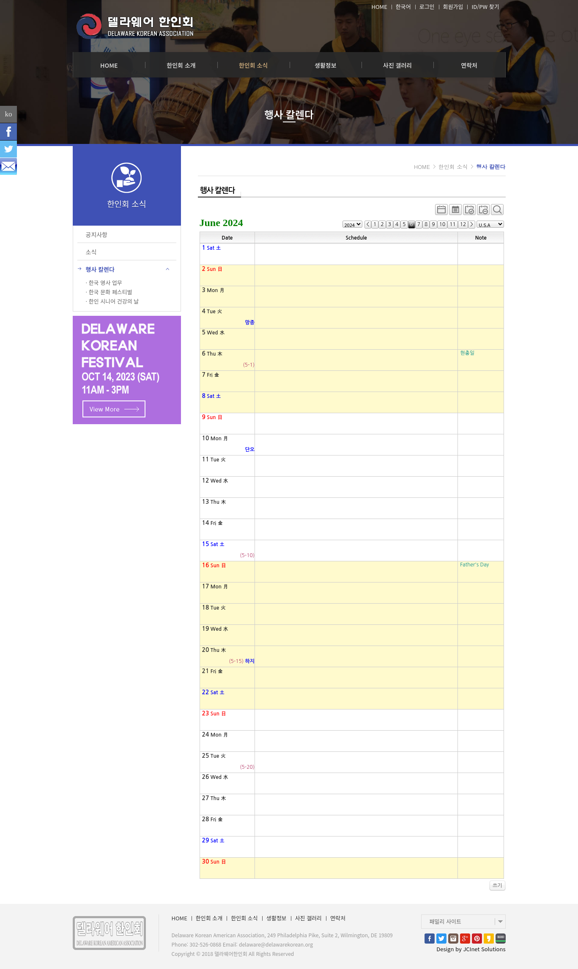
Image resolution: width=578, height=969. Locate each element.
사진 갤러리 (397, 65)
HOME (379, 7)
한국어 (403, 7)
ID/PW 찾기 (485, 7)
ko (8, 114)
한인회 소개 (181, 65)
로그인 (427, 7)
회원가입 (453, 7)
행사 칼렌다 (490, 167)
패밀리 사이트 (445, 921)
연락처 (469, 65)
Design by (470, 949)
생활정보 (326, 65)
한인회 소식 (253, 65)
